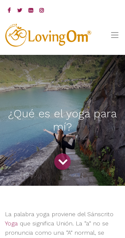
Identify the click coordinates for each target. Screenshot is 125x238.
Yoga (12, 223)
